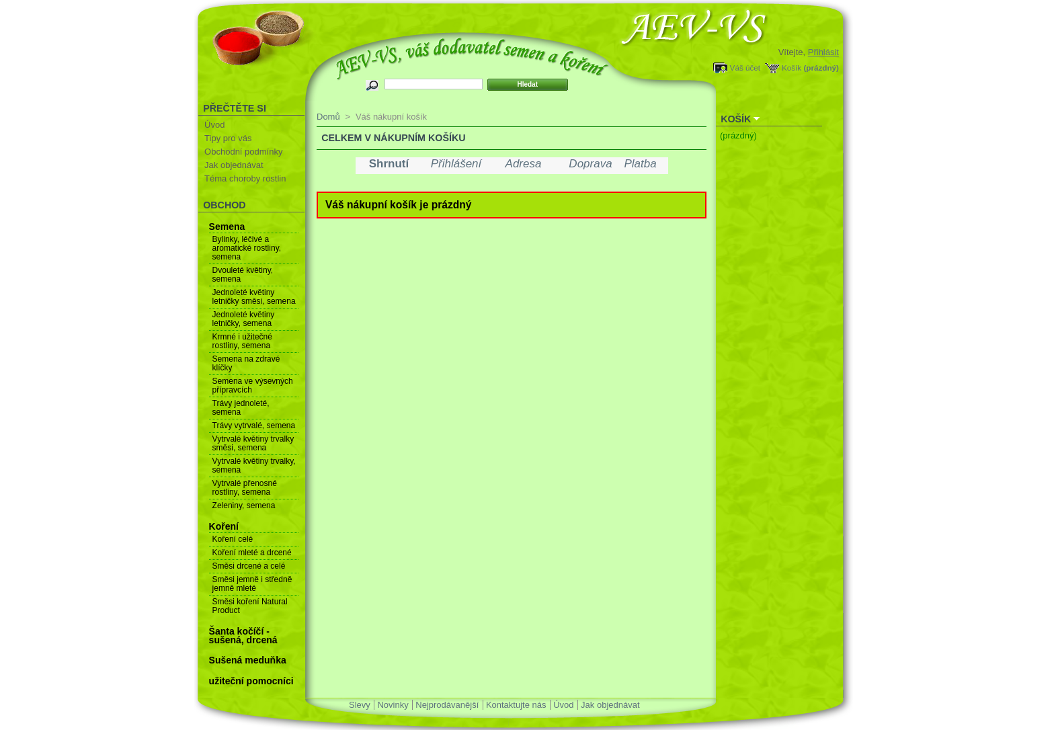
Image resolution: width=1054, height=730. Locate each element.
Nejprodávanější (447, 705)
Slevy (359, 705)
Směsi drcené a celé (249, 566)
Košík (791, 67)
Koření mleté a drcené (252, 552)
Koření (224, 526)
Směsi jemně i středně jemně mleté (252, 584)
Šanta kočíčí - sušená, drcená (243, 635)
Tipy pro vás (227, 138)
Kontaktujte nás (516, 705)
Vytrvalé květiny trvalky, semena (254, 465)
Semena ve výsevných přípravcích (252, 385)
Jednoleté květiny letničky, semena (243, 319)
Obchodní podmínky (243, 152)
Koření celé (232, 539)
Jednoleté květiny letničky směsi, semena (254, 297)
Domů (328, 117)
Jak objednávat (233, 165)
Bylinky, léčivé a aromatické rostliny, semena (246, 248)
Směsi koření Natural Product (250, 606)
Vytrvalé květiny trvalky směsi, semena (253, 443)
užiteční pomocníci (251, 681)
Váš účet (745, 67)
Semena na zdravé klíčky (246, 363)
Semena (227, 226)
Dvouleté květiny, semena (243, 275)
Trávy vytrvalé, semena (254, 425)
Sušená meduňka (247, 660)
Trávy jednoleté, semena (241, 408)
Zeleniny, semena (244, 505)
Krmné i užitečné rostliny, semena (242, 341)
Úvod (214, 125)
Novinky (392, 705)
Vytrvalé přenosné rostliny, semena (244, 488)
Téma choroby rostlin (245, 178)
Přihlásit (823, 52)
